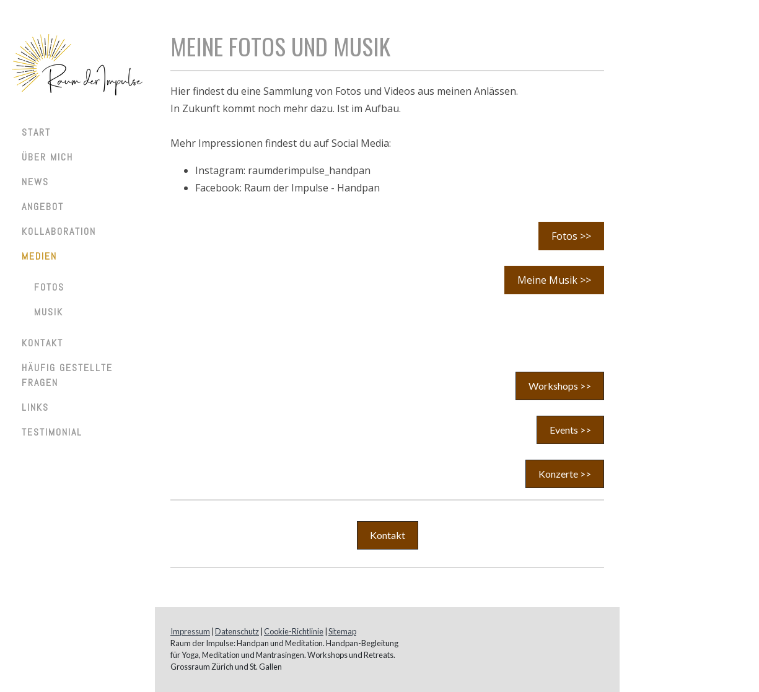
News (35, 181)
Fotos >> (571, 236)
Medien (39, 256)
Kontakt (42, 342)
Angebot (43, 206)
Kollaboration (59, 231)
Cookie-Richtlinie (293, 631)
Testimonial (52, 432)
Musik (48, 311)
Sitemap (342, 631)
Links (35, 407)
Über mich (47, 157)
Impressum (190, 631)
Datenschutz (237, 631)
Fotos (49, 287)
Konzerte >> (564, 474)
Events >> (570, 430)
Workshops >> (560, 386)
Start (36, 132)
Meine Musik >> (554, 280)
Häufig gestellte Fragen (67, 375)
